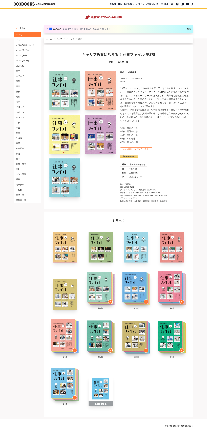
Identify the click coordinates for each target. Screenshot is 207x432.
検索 (189, 28)
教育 (18, 153)
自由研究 (20, 148)
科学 (18, 143)
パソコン (20, 117)
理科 (18, 96)
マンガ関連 (21, 174)
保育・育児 (21, 163)
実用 (18, 169)
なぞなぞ (20, 76)
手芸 (18, 127)
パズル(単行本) (22, 50)
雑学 (18, 70)
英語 (18, 101)
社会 (18, 91)
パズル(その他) (22, 60)
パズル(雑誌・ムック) (25, 45)
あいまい (57, 28)
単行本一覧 (21, 200)
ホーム (49, 39)
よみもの (20, 65)
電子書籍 (20, 184)
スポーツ (20, 112)
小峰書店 (132, 72)
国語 (18, 81)
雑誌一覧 (20, 194)
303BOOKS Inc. (185, 426)
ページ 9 (70, 39)
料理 (18, 132)
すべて (19, 34)
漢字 (18, 86)
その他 (19, 189)
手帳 (18, 179)
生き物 (19, 138)
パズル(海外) (21, 55)
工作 (18, 122)
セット (19, 39)
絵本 (18, 158)
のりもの (20, 107)
